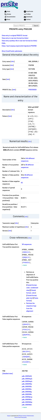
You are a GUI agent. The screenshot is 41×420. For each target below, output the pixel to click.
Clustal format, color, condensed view (32, 287)
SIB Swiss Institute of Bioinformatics (26, 415)
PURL (3, 43)
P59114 (26, 329)
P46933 (26, 262)
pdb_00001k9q (27, 402)
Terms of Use (17, 417)
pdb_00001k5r (27, 399)
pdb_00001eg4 (27, 381)
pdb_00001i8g (26, 392)
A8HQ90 (26, 356)
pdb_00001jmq (27, 397)
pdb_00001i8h (26, 394)
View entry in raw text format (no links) (15, 38)
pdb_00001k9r (27, 405)
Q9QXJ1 (26, 257)
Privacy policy (24, 417)
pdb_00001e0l (26, 376)
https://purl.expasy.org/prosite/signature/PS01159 (19, 46)
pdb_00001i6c (26, 389)
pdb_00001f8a (27, 384)
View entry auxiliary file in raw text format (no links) (19, 41)
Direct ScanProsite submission (12, 51)
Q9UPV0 (26, 334)
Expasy (8, 415)
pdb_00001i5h (26, 386)
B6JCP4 (26, 351)
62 (22, 182)
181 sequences (27, 244)
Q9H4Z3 (26, 324)
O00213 (26, 252)
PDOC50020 (32, 89)
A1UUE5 (26, 362)
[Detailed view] (7, 373)
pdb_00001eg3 (27, 379)
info (12, 61)
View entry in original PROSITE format (14, 35)
